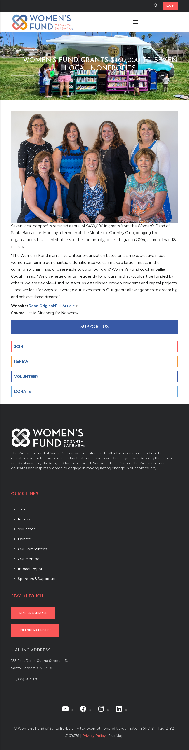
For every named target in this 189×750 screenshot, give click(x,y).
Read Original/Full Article (53, 306)
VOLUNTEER (26, 376)
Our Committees (32, 549)
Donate (24, 539)
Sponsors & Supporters (37, 579)
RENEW (21, 361)
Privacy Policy (94, 736)
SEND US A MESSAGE (33, 613)
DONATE (22, 391)
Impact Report (31, 569)
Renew (24, 519)
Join (21, 509)
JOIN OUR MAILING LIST (35, 630)
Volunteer (26, 529)
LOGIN (170, 6)
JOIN (18, 346)
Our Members (30, 559)
